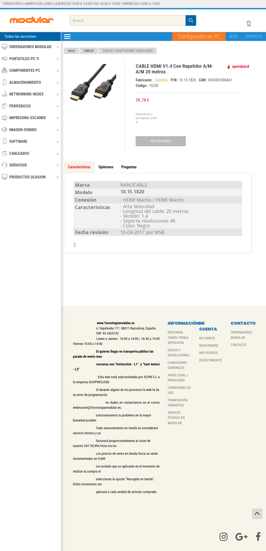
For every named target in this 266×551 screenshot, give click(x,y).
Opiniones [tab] (105, 167)
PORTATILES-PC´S (30, 58)
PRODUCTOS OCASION (30, 177)
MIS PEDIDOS (208, 353)
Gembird (161, 80)
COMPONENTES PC (30, 70)
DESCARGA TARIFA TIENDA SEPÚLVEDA (178, 337)
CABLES (89, 51)
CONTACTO (254, 36)
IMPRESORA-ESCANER (30, 117)
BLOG (234, 36)
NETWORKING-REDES (30, 94)
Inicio (71, 51)
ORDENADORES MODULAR (30, 46)
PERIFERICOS (30, 106)
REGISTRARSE (208, 346)
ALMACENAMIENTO (30, 82)
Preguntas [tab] (128, 167)
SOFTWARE (30, 141)
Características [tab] (79, 167)
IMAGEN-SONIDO (30, 129)
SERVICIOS (30, 165)
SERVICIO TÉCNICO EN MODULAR (176, 418)
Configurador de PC (199, 36)
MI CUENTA (207, 338)
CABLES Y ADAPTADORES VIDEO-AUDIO (127, 51)
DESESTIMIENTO (210, 360)
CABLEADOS (30, 153)
